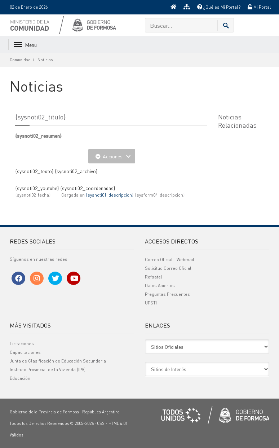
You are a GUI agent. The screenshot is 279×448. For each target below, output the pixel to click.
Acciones (112, 156)
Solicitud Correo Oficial (168, 268)
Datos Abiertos (160, 285)
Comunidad (20, 59)
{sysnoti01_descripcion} (110, 195)
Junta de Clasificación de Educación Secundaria (58, 361)
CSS (101, 423)
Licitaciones (22, 343)
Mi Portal (259, 7)
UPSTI (151, 303)
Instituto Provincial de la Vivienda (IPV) (47, 369)
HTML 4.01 (118, 423)
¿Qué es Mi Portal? (218, 7)
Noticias (45, 59)
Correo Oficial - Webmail (169, 259)
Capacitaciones (25, 352)
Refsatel (153, 277)
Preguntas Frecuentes (167, 294)
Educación (20, 378)
